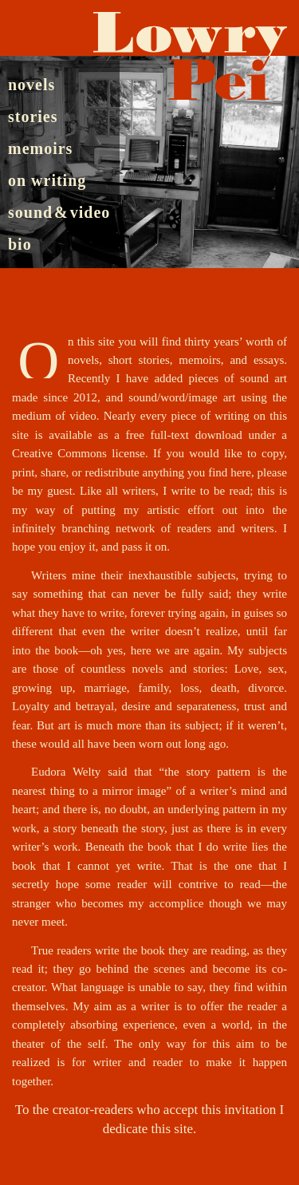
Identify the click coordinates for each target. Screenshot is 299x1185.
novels (31, 84)
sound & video (59, 211)
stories (33, 116)
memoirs (40, 148)
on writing (47, 180)
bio (20, 243)
